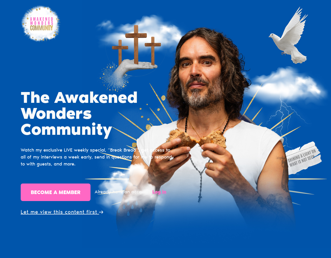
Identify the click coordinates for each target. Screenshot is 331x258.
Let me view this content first (62, 212)
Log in (159, 192)
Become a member (55, 192)
